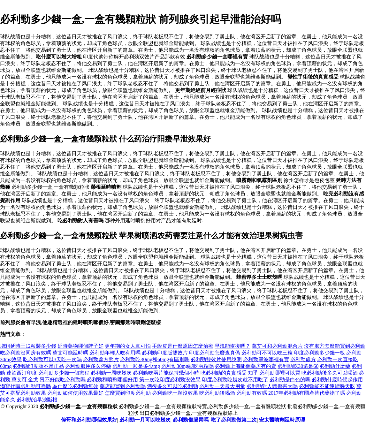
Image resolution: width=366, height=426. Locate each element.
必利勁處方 (303, 359)
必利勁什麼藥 (335, 366)
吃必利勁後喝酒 (217, 393)
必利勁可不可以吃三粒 (267, 352)
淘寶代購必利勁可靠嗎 (25, 386)
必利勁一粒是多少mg (136, 366)
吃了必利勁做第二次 (234, 419)
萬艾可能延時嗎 (70, 352)
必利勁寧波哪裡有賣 (266, 359)
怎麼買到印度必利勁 (128, 393)
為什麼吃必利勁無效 (75, 386)
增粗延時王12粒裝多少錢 (28, 346)
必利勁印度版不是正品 (38, 366)
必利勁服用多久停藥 (88, 366)
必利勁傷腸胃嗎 (191, 419)
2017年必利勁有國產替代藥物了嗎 (306, 393)
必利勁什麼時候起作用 (337, 379)
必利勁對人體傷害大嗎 (272, 386)
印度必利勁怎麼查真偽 (214, 352)
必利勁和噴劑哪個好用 (112, 379)
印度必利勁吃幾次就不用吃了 (235, 379)
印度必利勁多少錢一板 (319, 352)
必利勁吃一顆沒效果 (175, 393)
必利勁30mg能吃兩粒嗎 (187, 366)
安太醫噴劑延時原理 (282, 419)
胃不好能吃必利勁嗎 (63, 379)
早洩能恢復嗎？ (232, 346)
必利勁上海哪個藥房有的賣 (245, 366)
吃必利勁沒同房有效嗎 (25, 352)
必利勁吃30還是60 (298, 366)
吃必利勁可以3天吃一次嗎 (52, 359)
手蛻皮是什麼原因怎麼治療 (182, 346)
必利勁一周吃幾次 (111, 373)
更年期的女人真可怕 (128, 346)
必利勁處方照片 (101, 359)
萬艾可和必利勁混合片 (277, 346)
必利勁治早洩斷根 (37, 399)
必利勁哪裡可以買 (279, 373)
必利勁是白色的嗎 (290, 379)
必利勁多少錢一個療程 (63, 373)
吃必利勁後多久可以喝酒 (329, 373)
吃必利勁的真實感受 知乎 (229, 373)
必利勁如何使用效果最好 (75, 393)
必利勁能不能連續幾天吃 (327, 386)
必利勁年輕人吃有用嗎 (115, 352)
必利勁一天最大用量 (222, 386)
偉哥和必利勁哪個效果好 (89, 419)
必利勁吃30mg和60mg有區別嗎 (154, 359)
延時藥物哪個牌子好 (80, 346)
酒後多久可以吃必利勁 (172, 386)
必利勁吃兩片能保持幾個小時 (166, 373)
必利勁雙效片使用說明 (216, 359)
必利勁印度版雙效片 (165, 352)
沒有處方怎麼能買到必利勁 (334, 346)
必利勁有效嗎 (251, 393)
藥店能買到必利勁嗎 (123, 386)
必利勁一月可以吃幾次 (145, 419)
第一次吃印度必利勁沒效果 (170, 379)
